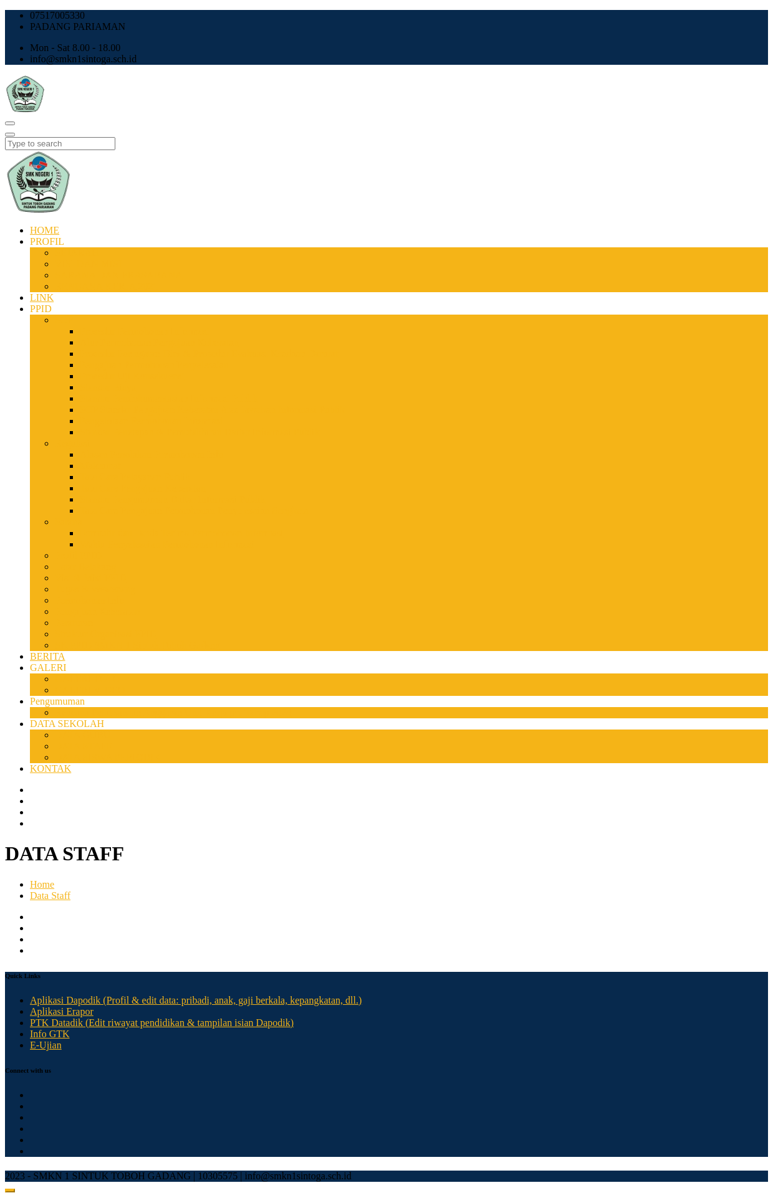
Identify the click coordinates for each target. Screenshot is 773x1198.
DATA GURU (83, 735)
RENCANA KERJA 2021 (106, 286)
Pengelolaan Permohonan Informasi (151, 421)
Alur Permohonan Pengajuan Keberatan (159, 342)
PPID (41, 308)
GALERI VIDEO (90, 690)
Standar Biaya (108, 387)
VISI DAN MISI (88, 264)
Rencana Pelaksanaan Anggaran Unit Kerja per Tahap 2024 (173, 712)
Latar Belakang (85, 566)
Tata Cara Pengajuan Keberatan (143, 488)
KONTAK (50, 768)
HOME (44, 230)
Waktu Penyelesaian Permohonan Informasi (167, 544)
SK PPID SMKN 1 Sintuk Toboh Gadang (137, 645)
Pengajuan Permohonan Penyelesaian (154, 364)
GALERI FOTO (87, 678)
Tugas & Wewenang (95, 589)
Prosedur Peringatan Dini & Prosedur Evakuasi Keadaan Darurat (209, 353)
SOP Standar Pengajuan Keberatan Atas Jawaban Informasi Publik (212, 409)
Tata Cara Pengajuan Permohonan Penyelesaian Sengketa (194, 510)
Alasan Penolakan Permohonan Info (152, 454)
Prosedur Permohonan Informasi (144, 331)
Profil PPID (78, 555)
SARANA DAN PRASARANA (118, 275)
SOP (64, 320)
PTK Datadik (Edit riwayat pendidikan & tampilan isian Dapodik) (162, 1022)
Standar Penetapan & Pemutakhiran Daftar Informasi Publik (200, 432)
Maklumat (100, 465)
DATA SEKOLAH (67, 723)
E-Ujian (46, 1045)
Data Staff (50, 895)
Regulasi (72, 443)
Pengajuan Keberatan (97, 611)
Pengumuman (57, 701)
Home (42, 884)
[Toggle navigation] (10, 123)
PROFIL (47, 241)
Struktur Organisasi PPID (105, 634)
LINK (42, 297)
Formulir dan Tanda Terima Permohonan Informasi (181, 533)
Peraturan (74, 622)
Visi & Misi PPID (90, 578)
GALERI (48, 667)
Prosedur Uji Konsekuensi (132, 376)
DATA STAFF (83, 746)
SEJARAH (76, 252)
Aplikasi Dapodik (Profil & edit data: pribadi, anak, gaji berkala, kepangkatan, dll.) (196, 1000)
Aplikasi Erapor (62, 1011)
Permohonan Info (90, 600)
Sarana (68, 521)
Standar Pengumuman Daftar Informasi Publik (173, 499)
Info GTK (50, 1034)
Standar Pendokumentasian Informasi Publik (169, 398)
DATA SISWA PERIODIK (108, 757)
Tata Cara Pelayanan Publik (135, 477)
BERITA (47, 656)
